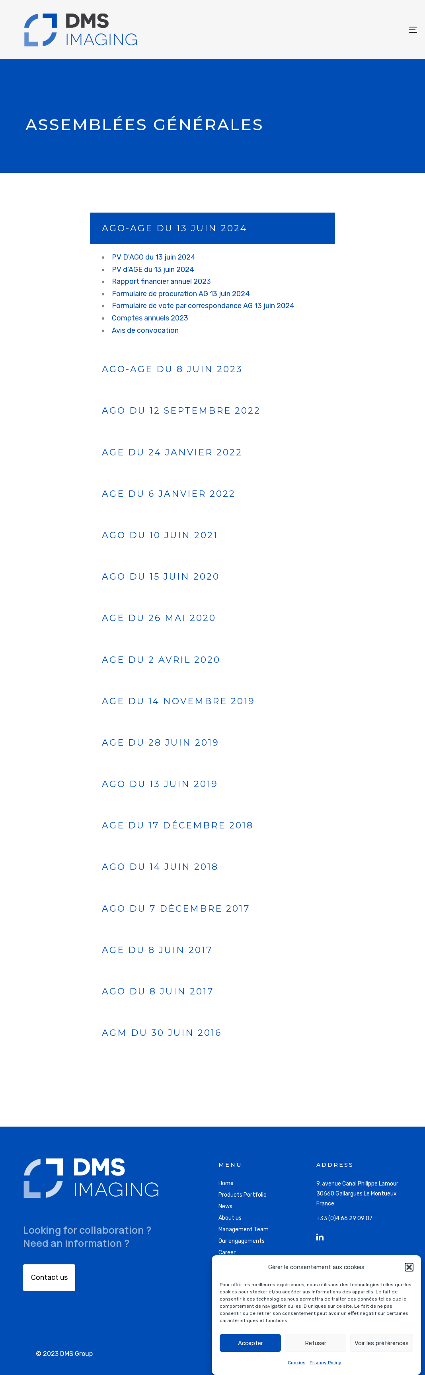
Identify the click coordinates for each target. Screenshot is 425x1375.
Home (226, 1183)
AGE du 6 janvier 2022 (169, 493)
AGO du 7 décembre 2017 (176, 908)
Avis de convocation (145, 330)
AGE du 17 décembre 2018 (177, 825)
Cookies (297, 1362)
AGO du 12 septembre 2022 (181, 410)
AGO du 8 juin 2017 (158, 991)
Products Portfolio (242, 1194)
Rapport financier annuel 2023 (161, 281)
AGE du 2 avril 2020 (161, 659)
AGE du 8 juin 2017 (157, 950)
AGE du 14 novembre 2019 (178, 701)
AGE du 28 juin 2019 (160, 742)
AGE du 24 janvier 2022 (172, 452)
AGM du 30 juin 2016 (162, 1032)
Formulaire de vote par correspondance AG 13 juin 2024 (203, 305)
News (225, 1206)
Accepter (250, 1343)
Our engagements (241, 1241)
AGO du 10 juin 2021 (160, 535)
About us (230, 1218)
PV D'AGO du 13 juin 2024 (154, 257)
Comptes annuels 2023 (150, 318)
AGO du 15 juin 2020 (161, 576)
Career (227, 1252)
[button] (409, 1267)
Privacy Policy (325, 1362)
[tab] (212, 228)
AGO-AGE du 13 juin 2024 (174, 228)
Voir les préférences (382, 1343)
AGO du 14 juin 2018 (160, 866)
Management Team (243, 1229)
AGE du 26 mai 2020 (159, 618)
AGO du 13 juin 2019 (160, 784)
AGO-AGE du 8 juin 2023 (172, 369)
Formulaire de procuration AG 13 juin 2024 (181, 293)
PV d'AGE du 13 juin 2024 (154, 269)
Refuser (315, 1343)
